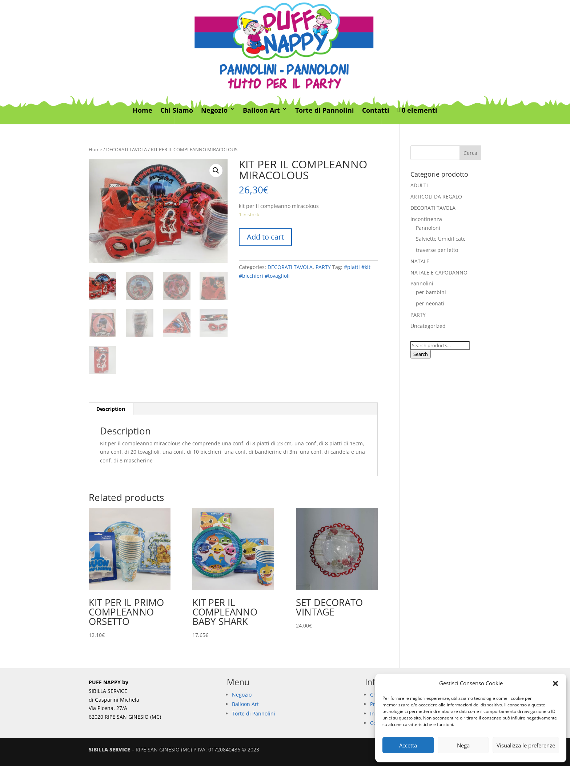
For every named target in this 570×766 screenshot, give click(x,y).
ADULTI (419, 185)
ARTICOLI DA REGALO (436, 196)
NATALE (419, 261)
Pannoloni (428, 227)
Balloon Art (261, 110)
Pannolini (421, 283)
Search (420, 354)
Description (110, 408)
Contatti (375, 110)
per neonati (430, 303)
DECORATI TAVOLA (126, 149)
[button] (555, 683)
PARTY (323, 267)
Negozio (214, 110)
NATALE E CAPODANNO (438, 272)
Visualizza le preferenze (526, 745)
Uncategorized (428, 325)
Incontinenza (426, 219)
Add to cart (265, 237)
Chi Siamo (176, 110)
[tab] (110, 409)
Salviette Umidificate (441, 238)
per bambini (431, 292)
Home (142, 110)
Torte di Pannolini (324, 110)
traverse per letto (437, 249)
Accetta (408, 745)
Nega (463, 745)
